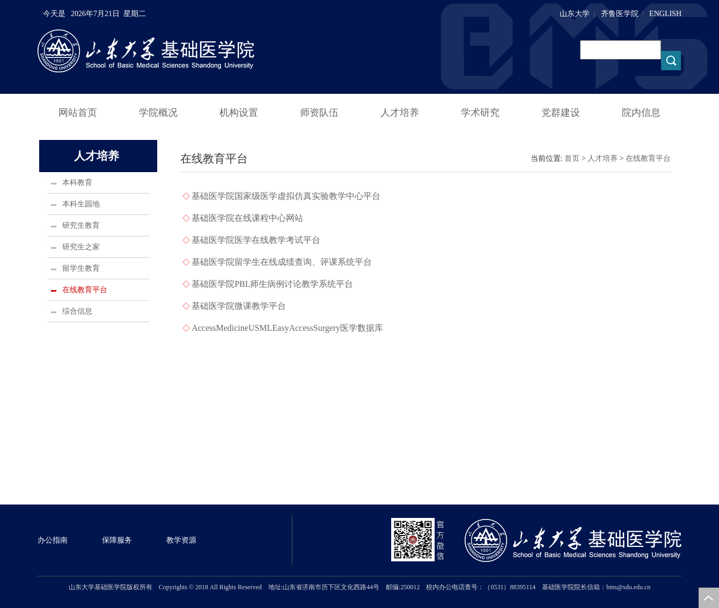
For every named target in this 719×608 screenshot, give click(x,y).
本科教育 (77, 183)
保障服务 (117, 540)
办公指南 (53, 540)
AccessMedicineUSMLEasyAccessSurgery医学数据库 (287, 327)
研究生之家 (81, 247)
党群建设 (560, 112)
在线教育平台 (84, 290)
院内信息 (641, 112)
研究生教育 (81, 225)
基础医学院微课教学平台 (239, 305)
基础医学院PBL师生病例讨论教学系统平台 (272, 283)
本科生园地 (81, 204)
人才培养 (399, 112)
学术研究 (480, 112)
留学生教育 (81, 268)
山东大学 (575, 14)
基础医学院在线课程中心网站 (247, 218)
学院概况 (158, 112)
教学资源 (181, 540)
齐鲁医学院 (620, 14)
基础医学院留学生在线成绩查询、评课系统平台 (282, 261)
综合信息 (77, 311)
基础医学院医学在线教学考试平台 (256, 239)
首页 (571, 158)
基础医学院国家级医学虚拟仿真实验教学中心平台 (286, 196)
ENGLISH (665, 14)
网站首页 (77, 112)
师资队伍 (319, 112)
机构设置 (238, 112)
